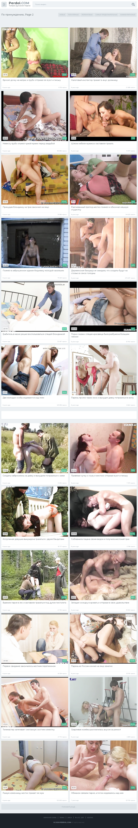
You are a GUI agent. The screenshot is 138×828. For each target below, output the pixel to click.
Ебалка (90, 817)
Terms (62, 817)
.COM (19, 3)
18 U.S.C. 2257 (79, 817)
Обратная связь (50, 817)
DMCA (70, 817)
